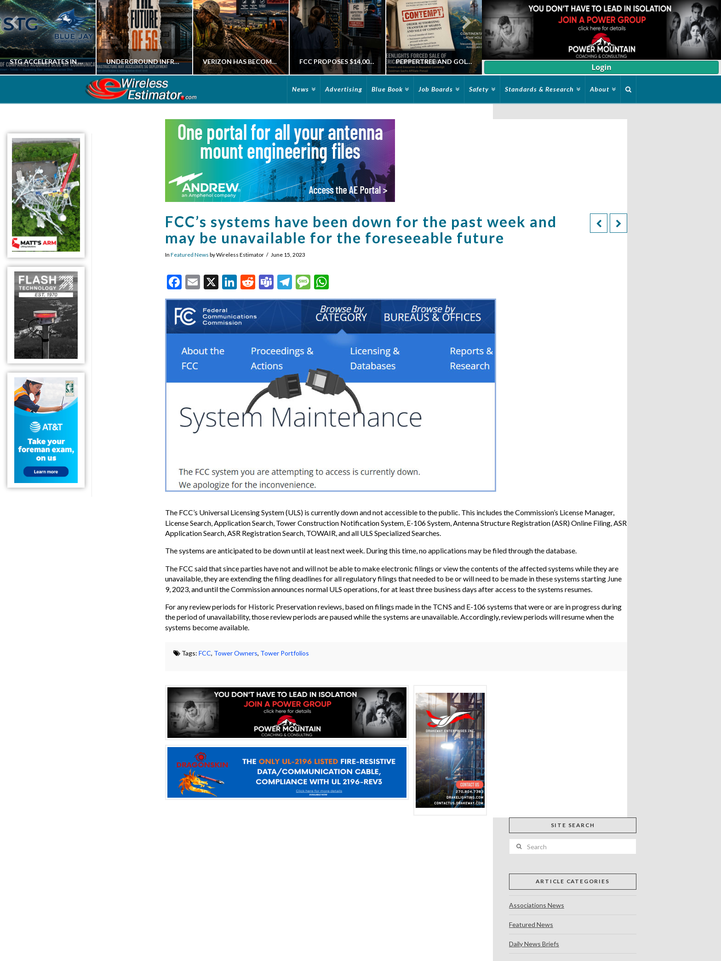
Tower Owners (236, 653)
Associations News (536, 905)
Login (601, 67)
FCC (205, 653)
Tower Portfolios (284, 653)
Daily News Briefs (534, 944)
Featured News (190, 254)
